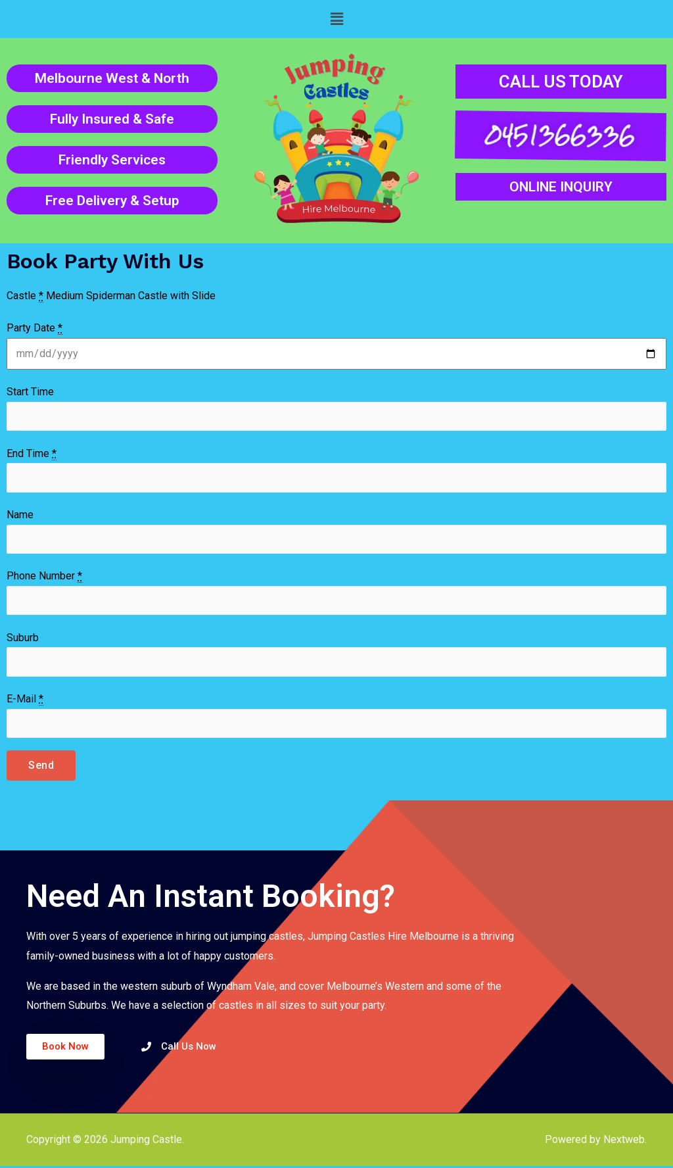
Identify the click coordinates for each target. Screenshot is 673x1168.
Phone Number (44, 577)
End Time (32, 453)
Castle (25, 296)
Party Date (34, 328)
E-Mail (25, 701)
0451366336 (558, 135)
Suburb (23, 639)
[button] (336, 19)
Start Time (30, 391)
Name (20, 515)
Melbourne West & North (112, 78)
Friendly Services (112, 160)
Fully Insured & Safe (112, 119)
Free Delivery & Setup (112, 200)
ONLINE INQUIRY (561, 187)
